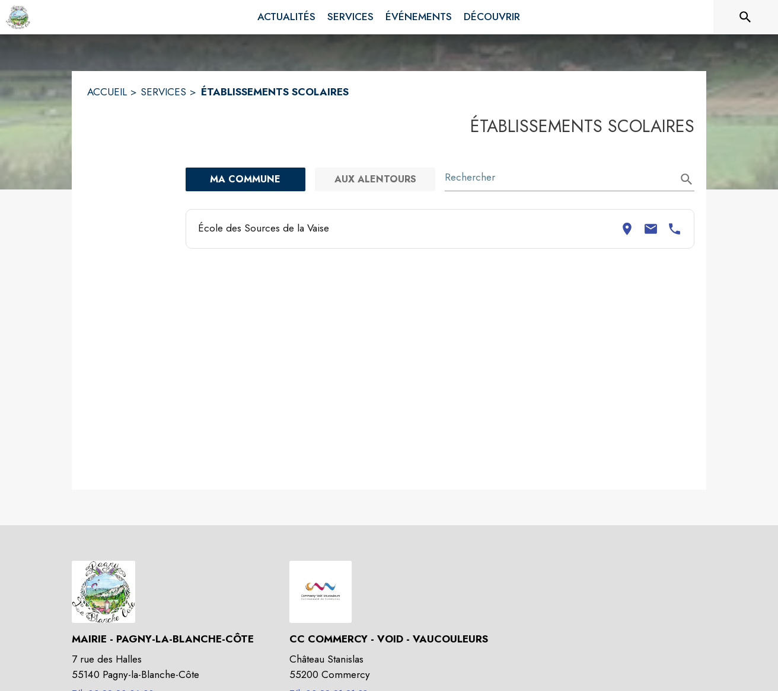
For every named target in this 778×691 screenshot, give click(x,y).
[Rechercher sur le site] (745, 17)
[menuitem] (286, 17)
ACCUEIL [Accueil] (107, 92)
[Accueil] (18, 17)
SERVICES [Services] (163, 92)
